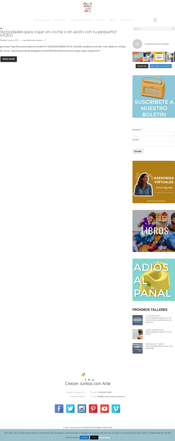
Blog (112, 20)
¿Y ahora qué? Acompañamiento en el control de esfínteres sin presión (158, 318)
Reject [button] (94, 437)
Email (136, 139)
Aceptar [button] (84, 437)
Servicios (60, 20)
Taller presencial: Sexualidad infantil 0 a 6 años (158, 331)
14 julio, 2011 (12, 40)
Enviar (138, 151)
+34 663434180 (105, 392)
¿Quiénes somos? (81, 20)
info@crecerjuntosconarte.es (111, 396)
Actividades (42, 20)
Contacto (126, 20)
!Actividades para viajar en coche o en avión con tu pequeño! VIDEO (63, 32)
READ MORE (9, 59)
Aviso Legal (104, 437)
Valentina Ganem (34, 40)
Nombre (137, 129)
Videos (100, 20)
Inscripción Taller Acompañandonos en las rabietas (159, 345)
